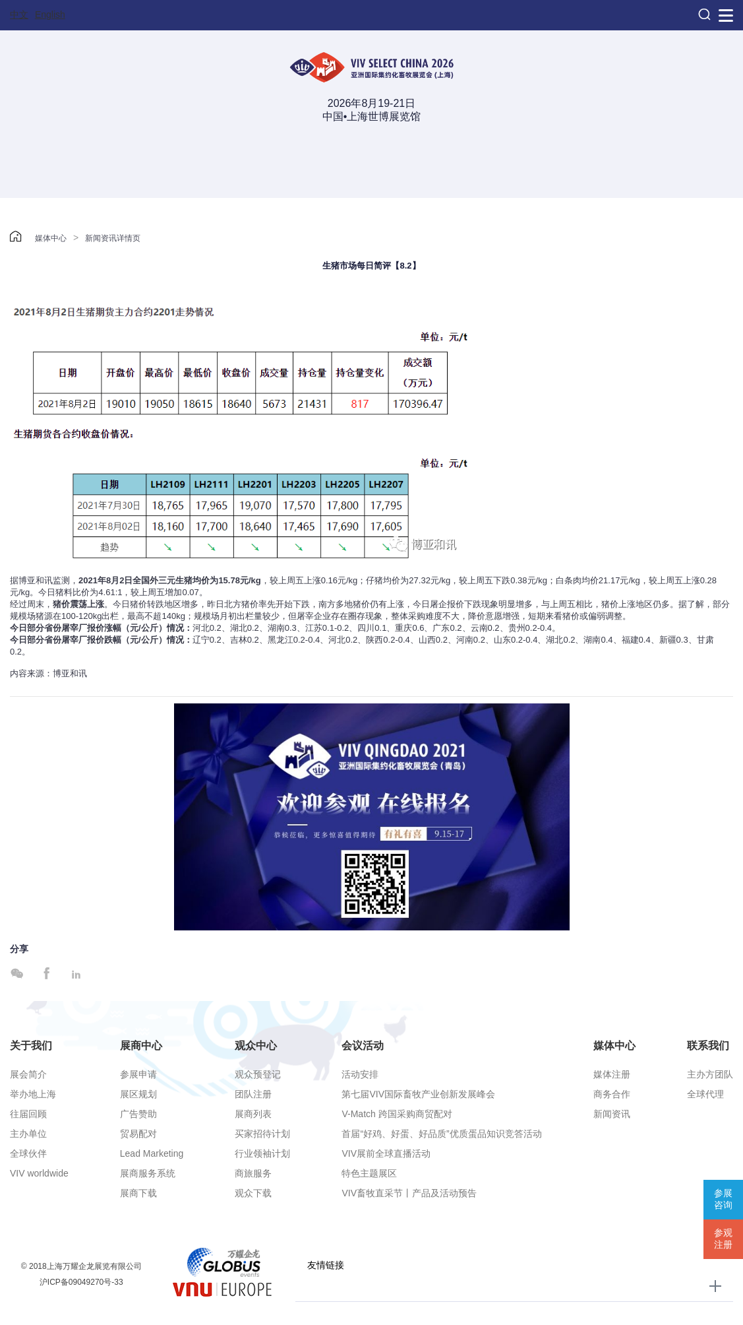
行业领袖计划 (262, 1153)
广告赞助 (138, 1114)
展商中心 (141, 1045)
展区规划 (138, 1094)
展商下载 (138, 1193)
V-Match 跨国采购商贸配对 (397, 1114)
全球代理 (705, 1094)
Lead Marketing (152, 1153)
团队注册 (253, 1094)
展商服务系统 (147, 1173)
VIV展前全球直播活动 (386, 1153)
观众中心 (256, 1045)
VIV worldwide (39, 1173)
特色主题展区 (369, 1173)
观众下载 (253, 1193)
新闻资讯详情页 (112, 238)
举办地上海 (33, 1094)
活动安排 (360, 1074)
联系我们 (708, 1045)
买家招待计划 (262, 1133)
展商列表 (253, 1114)
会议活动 (363, 1045)
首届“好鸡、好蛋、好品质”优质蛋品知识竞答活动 (441, 1133)
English (50, 14)
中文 (19, 14)
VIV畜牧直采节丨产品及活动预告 (409, 1193)
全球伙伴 (28, 1153)
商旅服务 (253, 1173)
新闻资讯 (611, 1114)
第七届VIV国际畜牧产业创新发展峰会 (418, 1094)
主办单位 (28, 1133)
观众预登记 (258, 1074)
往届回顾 (28, 1114)
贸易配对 (138, 1133)
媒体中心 (51, 238)
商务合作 (611, 1094)
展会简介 (28, 1074)
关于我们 (31, 1045)
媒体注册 (611, 1074)
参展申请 (138, 1074)
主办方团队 (710, 1074)
